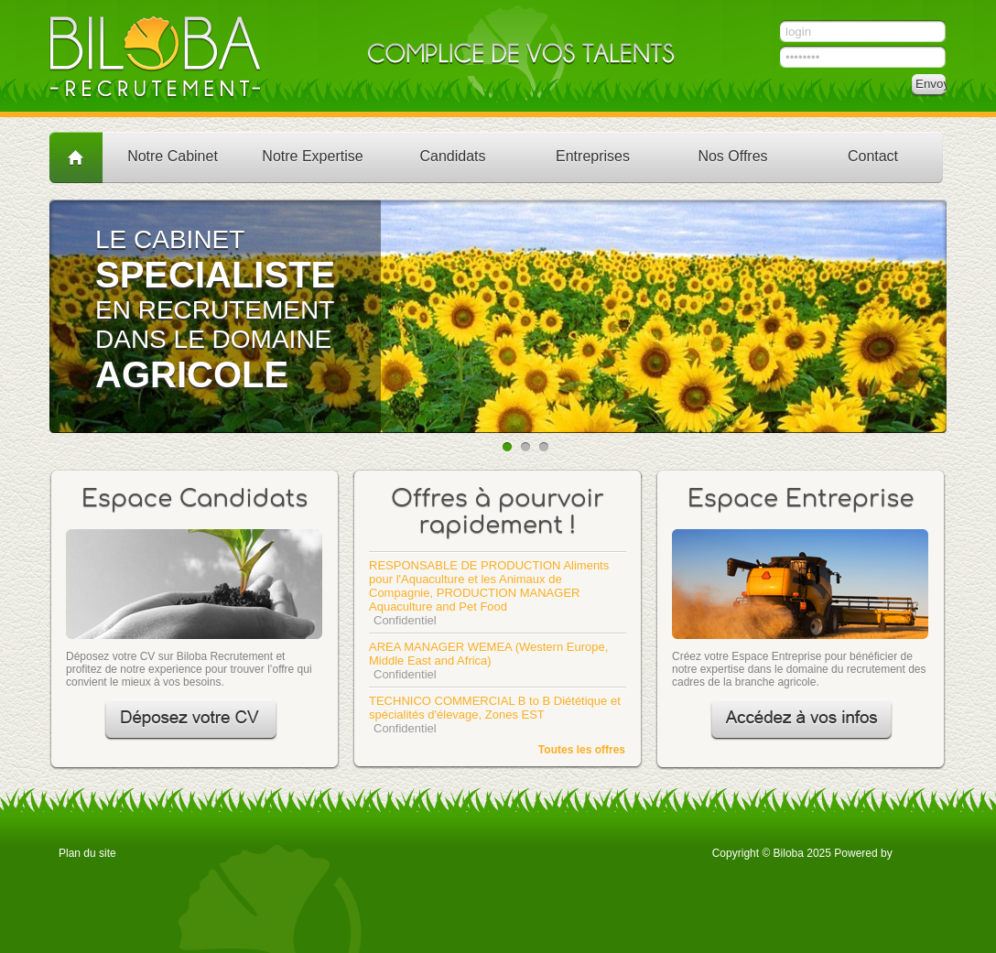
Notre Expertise (312, 156)
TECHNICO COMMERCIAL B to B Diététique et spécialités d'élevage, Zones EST (495, 707)
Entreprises (593, 156)
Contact (873, 156)
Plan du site (87, 853)
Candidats (452, 156)
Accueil (76, 156)
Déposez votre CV (190, 720)
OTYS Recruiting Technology (916, 852)
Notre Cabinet (172, 156)
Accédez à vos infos (801, 720)
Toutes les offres (581, 749)
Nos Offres (732, 156)
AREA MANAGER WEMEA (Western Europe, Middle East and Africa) (488, 653)
